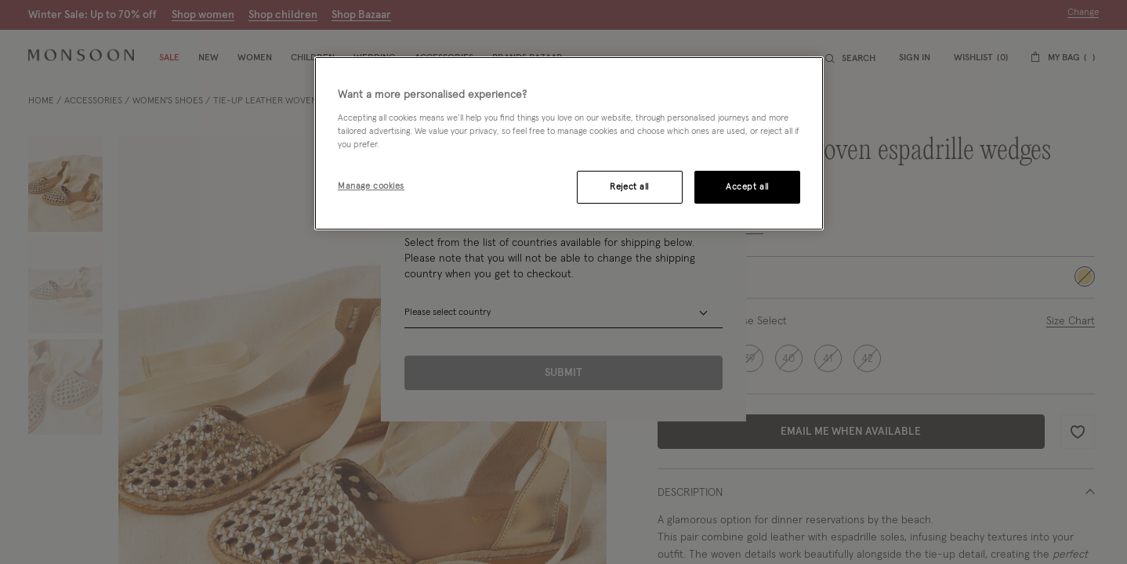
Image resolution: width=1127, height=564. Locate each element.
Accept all (747, 187)
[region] (569, 143)
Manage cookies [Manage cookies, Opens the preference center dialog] (371, 186)
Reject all (629, 187)
